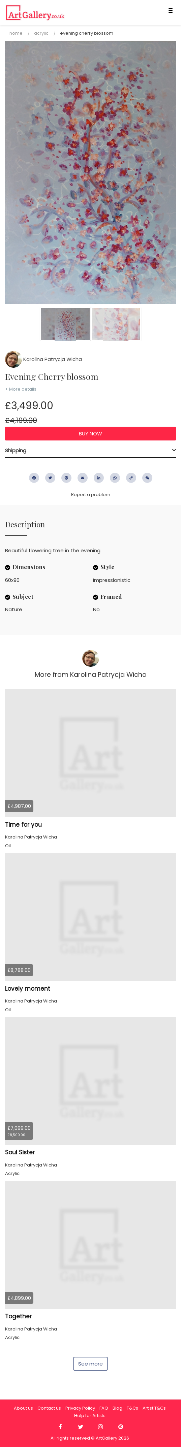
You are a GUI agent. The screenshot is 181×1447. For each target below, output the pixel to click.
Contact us (49, 1408)
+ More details (20, 389)
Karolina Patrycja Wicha (43, 359)
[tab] (90, 450)
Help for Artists (89, 1415)
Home (16, 33)
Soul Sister (20, 1152)
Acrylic (41, 33)
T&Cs (132, 1408)
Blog (117, 1408)
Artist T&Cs (154, 1408)
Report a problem (90, 494)
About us (23, 1408)
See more (90, 1363)
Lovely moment (27, 989)
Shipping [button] (15, 450)
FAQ (103, 1408)
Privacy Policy (80, 1408)
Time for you (23, 825)
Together (18, 1316)
